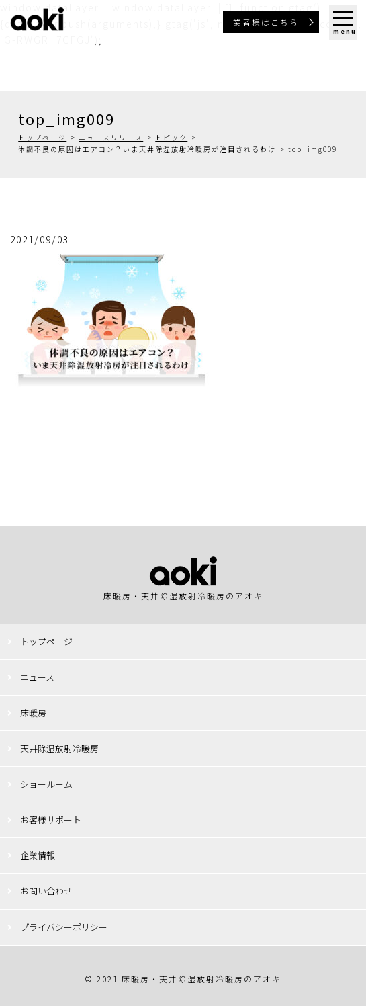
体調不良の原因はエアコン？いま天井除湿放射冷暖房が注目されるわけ (147, 149)
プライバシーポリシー (63, 927)
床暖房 (33, 712)
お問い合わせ (46, 890)
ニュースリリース (111, 137)
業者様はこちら (266, 22)
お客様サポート (50, 819)
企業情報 (37, 855)
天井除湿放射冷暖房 (59, 748)
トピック (171, 137)
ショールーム (46, 784)
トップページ (42, 137)
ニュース (37, 677)
